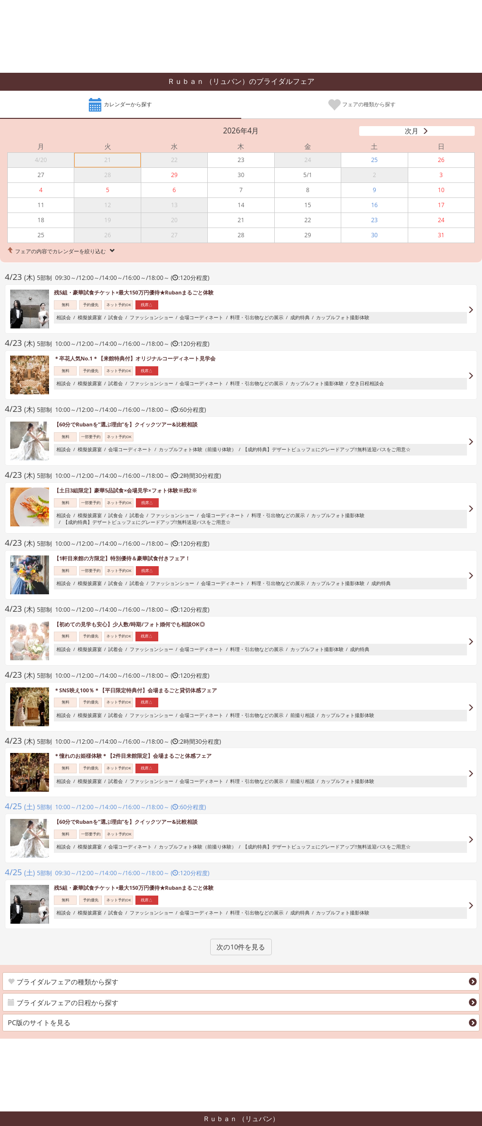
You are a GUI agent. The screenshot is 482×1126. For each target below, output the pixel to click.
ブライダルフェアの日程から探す (63, 1002)
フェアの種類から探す (361, 105)
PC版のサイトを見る (39, 1022)
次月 (411, 130)
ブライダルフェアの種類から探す (63, 981)
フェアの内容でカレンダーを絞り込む (60, 251)
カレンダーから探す (120, 105)
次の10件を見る (240, 946)
